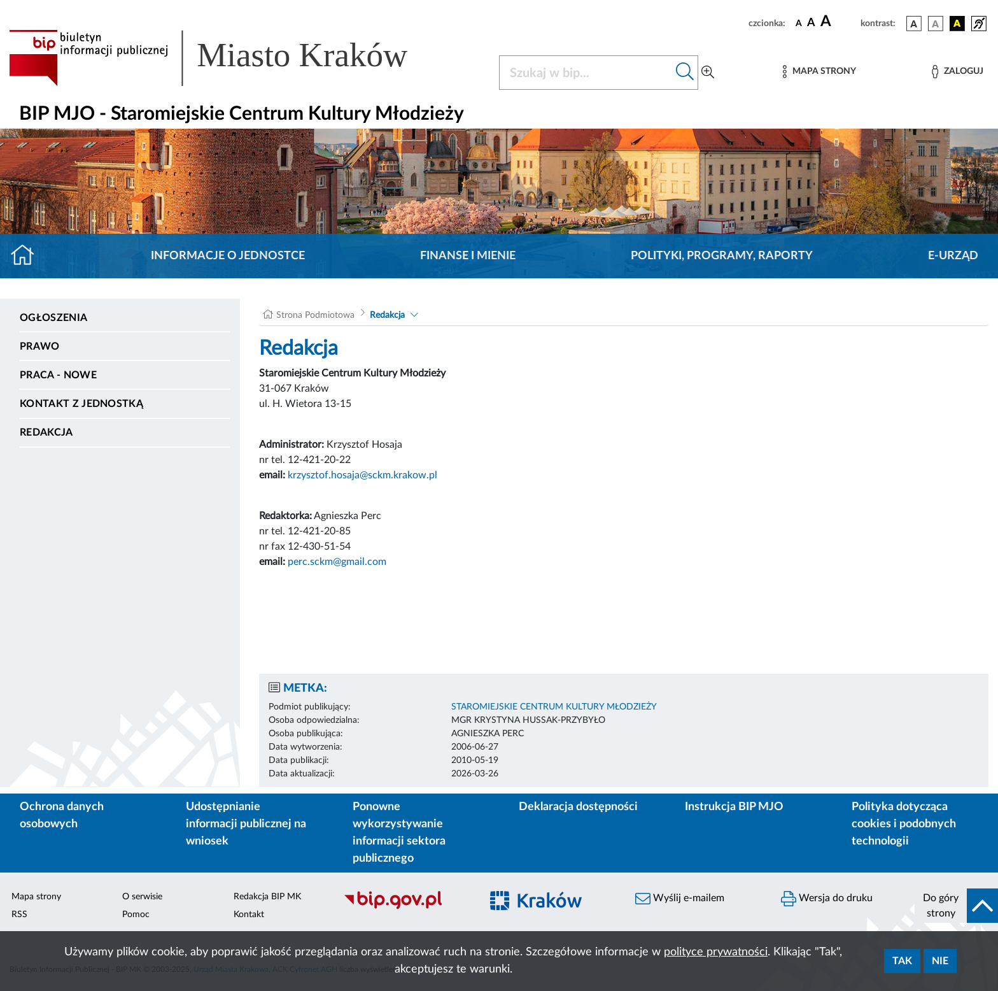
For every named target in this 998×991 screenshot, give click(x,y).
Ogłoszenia (53, 318)
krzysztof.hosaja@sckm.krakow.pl (362, 475)
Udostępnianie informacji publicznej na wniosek (246, 824)
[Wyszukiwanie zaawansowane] (707, 72)
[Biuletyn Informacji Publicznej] (405, 907)
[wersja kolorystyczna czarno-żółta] (957, 23)
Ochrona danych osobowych (62, 815)
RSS (19, 914)
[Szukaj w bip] (685, 72)
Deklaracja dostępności (578, 807)
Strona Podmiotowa (315, 315)
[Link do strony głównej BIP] (227, 58)
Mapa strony (36, 896)
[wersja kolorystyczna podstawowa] (914, 23)
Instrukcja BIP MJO (734, 807)
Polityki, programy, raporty (722, 256)
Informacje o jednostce (228, 256)
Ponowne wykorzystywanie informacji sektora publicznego (399, 832)
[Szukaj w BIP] (586, 72)
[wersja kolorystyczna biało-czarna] (935, 23)
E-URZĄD (953, 256)
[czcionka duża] (838, 21)
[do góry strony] (956, 905)
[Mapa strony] (819, 71)
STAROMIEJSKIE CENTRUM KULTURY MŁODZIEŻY (554, 706)
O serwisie (142, 896)
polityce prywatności (716, 952)
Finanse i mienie (468, 256)
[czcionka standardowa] (798, 23)
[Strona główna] (28, 256)
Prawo (40, 346)
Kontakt (249, 914)
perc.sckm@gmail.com (337, 562)
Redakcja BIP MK (267, 896)
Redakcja (46, 432)
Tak (902, 961)
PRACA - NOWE (58, 375)
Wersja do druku (827, 898)
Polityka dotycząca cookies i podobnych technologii (904, 824)
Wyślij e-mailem (679, 898)
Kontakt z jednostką (81, 404)
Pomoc (136, 914)
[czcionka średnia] (811, 23)
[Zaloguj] (957, 71)
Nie (940, 961)
